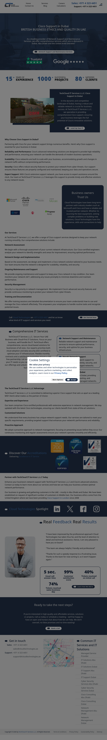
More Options (54, 379)
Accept (70, 379)
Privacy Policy (60, 372)
